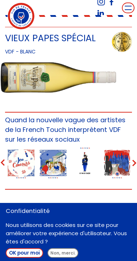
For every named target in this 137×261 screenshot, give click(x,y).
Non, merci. (63, 255)
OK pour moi (24, 255)
